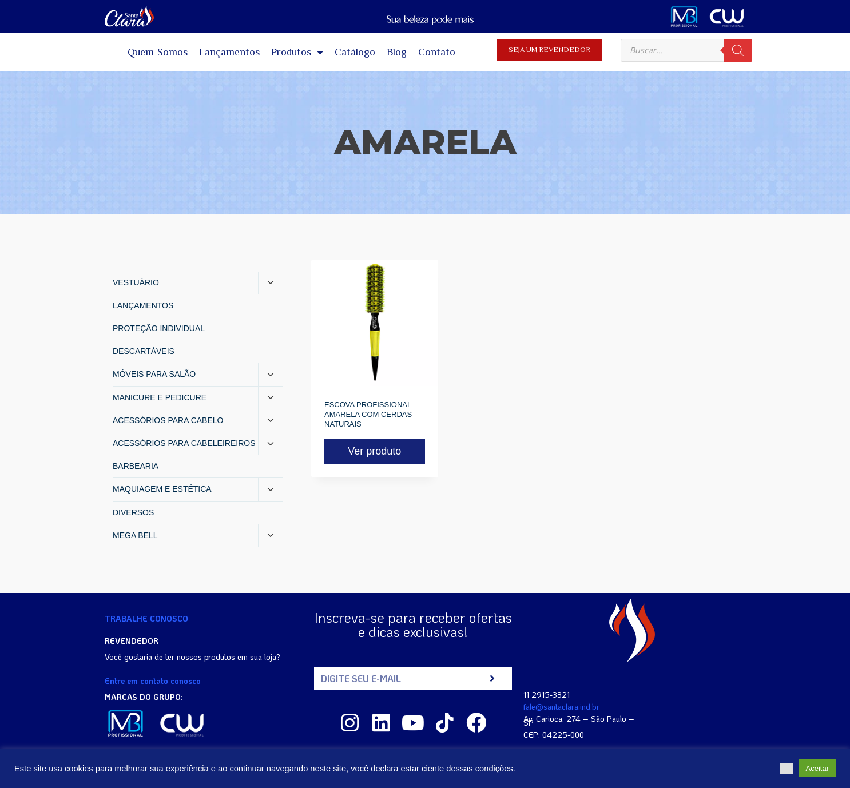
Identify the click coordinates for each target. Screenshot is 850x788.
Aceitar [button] (817, 768)
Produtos (297, 52)
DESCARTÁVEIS (143, 351)
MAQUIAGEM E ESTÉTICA (162, 489)
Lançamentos (229, 52)
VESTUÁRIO (136, 282)
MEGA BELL (135, 535)
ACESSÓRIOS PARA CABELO (168, 420)
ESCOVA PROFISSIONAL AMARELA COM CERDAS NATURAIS (368, 414)
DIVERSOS (133, 512)
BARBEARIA (135, 466)
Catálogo (355, 52)
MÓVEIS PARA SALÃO (154, 374)
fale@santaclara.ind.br (561, 706)
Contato (436, 52)
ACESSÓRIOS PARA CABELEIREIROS (184, 443)
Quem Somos (158, 52)
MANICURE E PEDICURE (159, 397)
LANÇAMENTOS (143, 305)
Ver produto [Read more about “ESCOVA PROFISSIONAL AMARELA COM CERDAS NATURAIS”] (374, 451)
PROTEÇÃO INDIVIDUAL (159, 328)
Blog (397, 52)
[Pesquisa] (738, 50)
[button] (786, 768)
